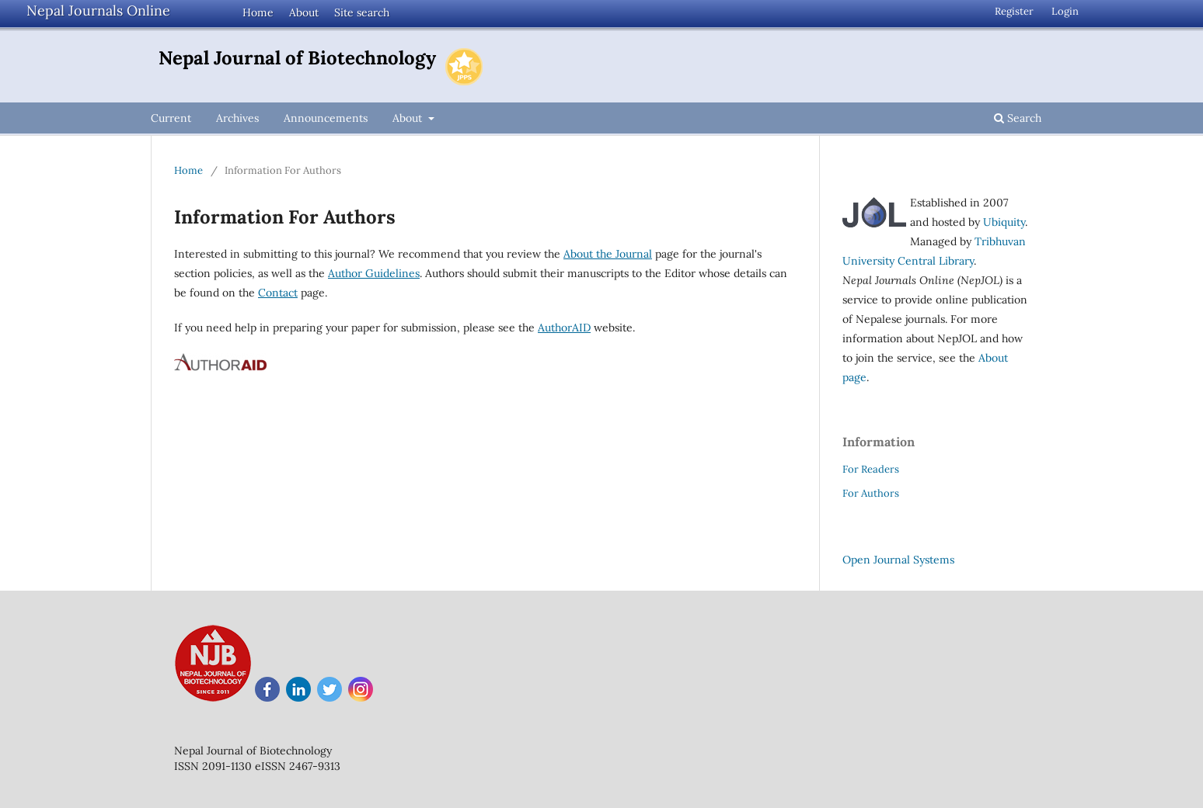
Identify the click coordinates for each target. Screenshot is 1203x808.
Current (171, 118)
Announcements (326, 118)
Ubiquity (1004, 222)
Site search (361, 12)
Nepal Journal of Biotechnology (297, 58)
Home (258, 12)
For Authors (870, 493)
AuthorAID (564, 328)
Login (1065, 11)
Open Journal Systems (898, 560)
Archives (237, 118)
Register (1014, 11)
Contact (278, 293)
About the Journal (607, 254)
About (304, 12)
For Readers (870, 469)
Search (1017, 118)
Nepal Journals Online (98, 10)
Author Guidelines (374, 273)
